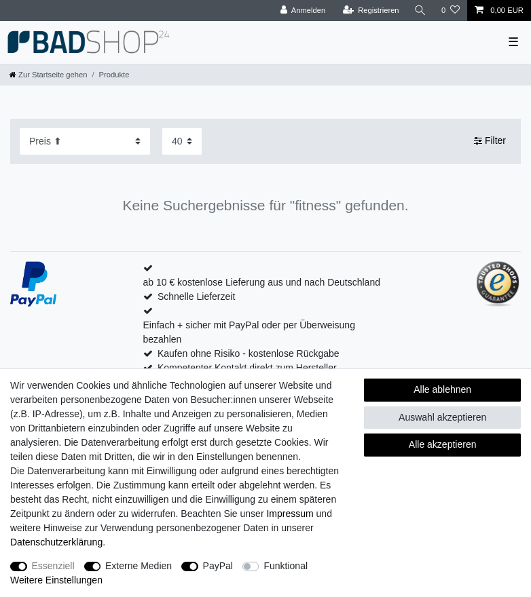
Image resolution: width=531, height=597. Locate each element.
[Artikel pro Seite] (182, 141)
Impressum (289, 513)
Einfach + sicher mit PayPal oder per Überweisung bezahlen (249, 332)
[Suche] (420, 10)
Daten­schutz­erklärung (56, 542)
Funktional (285, 565)
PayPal (218, 565)
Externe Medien (138, 565)
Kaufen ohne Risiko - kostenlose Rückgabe (249, 353)
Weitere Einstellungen (56, 580)
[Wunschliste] (450, 10)
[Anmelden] (303, 10)
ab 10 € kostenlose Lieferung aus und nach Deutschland (261, 282)
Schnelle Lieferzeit (196, 296)
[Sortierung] (85, 141)
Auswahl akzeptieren (442, 417)
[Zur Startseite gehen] (48, 75)
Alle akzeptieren (443, 444)
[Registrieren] (370, 10)
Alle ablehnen (442, 389)
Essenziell (53, 565)
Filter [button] (490, 141)
